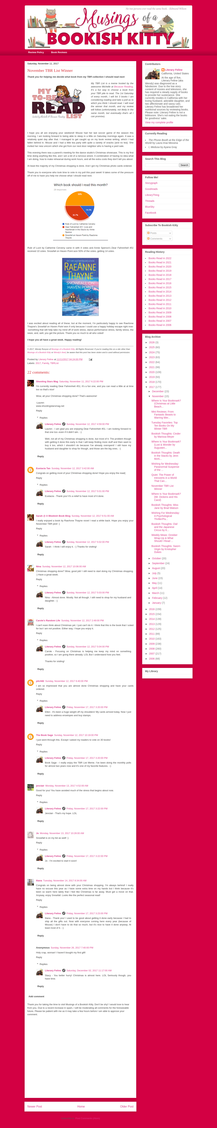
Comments (154, 238)
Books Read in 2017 (160, 279)
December (158, 391)
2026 (152, 342)
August (156, 568)
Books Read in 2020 (160, 266)
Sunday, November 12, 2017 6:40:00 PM (66, 681)
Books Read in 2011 (160, 304)
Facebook (150, 212)
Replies (43, 417)
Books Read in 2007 (160, 320)
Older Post (126, 1106)
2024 (152, 352)
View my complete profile (159, 122)
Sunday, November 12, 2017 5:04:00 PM (87, 646)
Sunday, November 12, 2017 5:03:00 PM (87, 592)
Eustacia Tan (43, 468)
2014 (152, 618)
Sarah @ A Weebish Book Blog (53, 515)
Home (81, 1106)
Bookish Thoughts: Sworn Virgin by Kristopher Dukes (165, 549)
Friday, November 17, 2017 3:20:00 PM (87, 707)
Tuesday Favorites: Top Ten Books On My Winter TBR (164, 425)
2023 (152, 357)
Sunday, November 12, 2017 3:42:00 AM (72, 468)
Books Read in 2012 (160, 300)
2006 (152, 658)
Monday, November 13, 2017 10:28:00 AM (62, 833)
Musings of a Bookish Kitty (63, 349)
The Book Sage (44, 735)
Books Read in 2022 (160, 258)
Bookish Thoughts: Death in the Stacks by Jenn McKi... (165, 455)
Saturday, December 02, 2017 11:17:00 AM (89, 970)
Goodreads (151, 189)
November (158, 396)
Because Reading (123, 86)
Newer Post (34, 1106)
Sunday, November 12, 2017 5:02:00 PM (87, 542)
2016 (152, 609)
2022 (152, 362)
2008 (152, 648)
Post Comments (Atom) (87, 1118)
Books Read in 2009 (160, 312)
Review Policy (36, 52)
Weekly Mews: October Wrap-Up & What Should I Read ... (164, 538)
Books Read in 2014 (160, 291)
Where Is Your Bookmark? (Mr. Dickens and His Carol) (166, 496)
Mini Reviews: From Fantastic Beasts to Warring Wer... (163, 414)
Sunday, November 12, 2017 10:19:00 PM (76, 735)
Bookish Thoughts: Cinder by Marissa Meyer (166, 435)
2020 (152, 372)
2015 (152, 614)
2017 (38, 363)
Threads (149, 200)
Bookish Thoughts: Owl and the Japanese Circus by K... (164, 527)
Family (45, 363)
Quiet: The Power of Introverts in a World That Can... (164, 477)
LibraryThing (152, 195)
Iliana (39, 880)
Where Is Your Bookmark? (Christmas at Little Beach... (166, 403)
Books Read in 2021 (160, 262)
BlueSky (149, 206)
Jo (37, 833)
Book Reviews (59, 52)
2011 (152, 633)
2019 (152, 377)
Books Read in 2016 (160, 283)
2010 (152, 638)
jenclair (40, 785)
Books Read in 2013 (160, 295)
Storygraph (151, 183)
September (158, 563)
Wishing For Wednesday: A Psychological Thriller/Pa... (165, 515)
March (156, 593)
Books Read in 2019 (160, 270)
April (155, 587)
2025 (152, 347)
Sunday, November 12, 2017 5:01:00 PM (87, 491)
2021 (152, 367)
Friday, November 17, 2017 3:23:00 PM (87, 913)
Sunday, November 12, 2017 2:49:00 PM (82, 620)
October (157, 558)
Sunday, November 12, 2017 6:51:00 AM (93, 515)
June (155, 578)
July (154, 573)
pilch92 (40, 681)
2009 (152, 643)
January (157, 602)
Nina (38, 566)
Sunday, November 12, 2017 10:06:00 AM (64, 566)
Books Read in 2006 (160, 325)
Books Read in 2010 (160, 308)
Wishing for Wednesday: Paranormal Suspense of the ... (165, 466)
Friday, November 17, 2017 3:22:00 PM (87, 808)
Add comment (36, 996)
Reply (39, 410)
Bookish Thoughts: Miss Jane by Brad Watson (164, 506)
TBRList (54, 363)
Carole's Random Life (48, 620)
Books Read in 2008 (160, 316)
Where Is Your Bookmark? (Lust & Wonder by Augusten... (166, 444)
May (154, 583)
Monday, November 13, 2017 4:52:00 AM (66, 785)
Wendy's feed (60, 352)
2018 (152, 381)
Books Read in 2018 (160, 274)
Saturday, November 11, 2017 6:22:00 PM (81, 381)
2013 (152, 624)
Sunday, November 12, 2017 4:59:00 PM (87, 424)
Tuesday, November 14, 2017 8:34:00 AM (64, 880)
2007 (152, 653)
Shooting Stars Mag (47, 381)
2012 (152, 628)
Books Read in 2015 (160, 287)
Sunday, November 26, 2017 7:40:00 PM (72, 947)
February (157, 597)
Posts (152, 233)
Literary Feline (53, 424)
